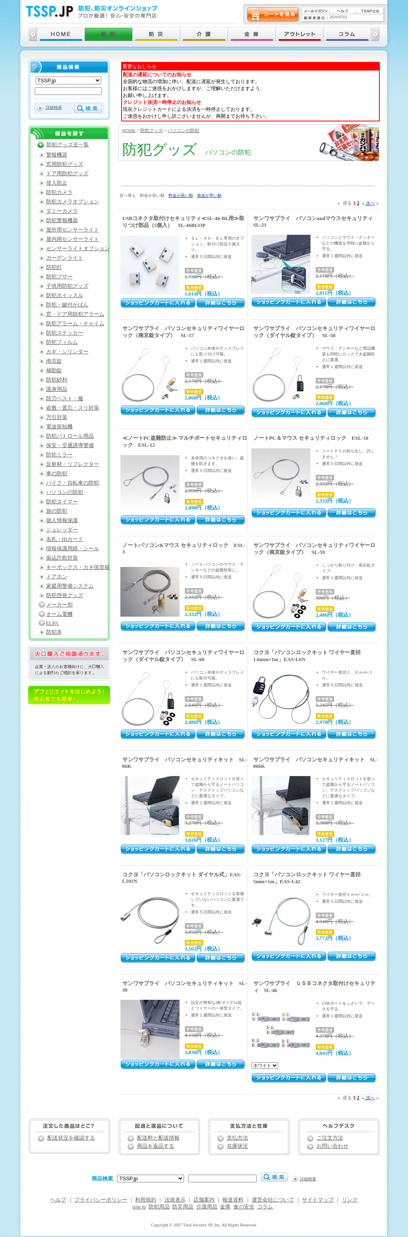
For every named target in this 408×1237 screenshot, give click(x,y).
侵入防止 (56, 183)
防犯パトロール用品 (70, 436)
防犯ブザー (59, 277)
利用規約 (145, 1200)
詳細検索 (54, 107)
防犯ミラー (59, 455)
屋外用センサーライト (72, 230)
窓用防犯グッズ (64, 164)
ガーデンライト (64, 258)
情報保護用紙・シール (72, 548)
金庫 (225, 1207)
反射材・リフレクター (72, 464)
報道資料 (233, 1200)
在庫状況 (237, 1146)
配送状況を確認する (71, 1138)
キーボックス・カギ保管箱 (78, 567)
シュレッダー (62, 530)
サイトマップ (318, 1200)
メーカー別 (59, 605)
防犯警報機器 (62, 220)
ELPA (52, 623)
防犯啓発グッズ (64, 595)
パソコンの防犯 (183, 130)
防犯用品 (159, 1207)
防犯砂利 (56, 380)
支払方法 (237, 1138)
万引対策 (56, 417)
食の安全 (244, 1207)
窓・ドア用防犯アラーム (75, 314)
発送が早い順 (209, 195)
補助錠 (54, 370)
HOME (129, 130)
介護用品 (206, 1207)
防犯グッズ (151, 130)
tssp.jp (139, 1207)
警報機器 (56, 155)
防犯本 (54, 632)
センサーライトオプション (78, 248)
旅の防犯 (56, 511)
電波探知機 (59, 427)
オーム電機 (59, 614)
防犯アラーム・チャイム (75, 323)
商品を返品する (155, 1146)
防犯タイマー (62, 502)
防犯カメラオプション (72, 202)
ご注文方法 (330, 1138)
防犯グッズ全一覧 (68, 145)
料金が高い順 (181, 195)
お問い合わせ (332, 1146)
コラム (265, 1207)
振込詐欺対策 (62, 558)
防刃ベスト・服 (64, 398)
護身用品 (56, 389)
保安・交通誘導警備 (70, 445)
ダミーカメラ (62, 211)
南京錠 (54, 361)
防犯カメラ (59, 192)
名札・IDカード (65, 539)
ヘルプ (58, 1200)
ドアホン (56, 577)
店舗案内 (204, 1200)
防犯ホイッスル (64, 295)
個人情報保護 (62, 520)
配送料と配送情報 (158, 1138)
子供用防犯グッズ (67, 286)
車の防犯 (56, 473)
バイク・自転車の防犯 (72, 483)
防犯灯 (54, 267)
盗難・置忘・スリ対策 (72, 408)
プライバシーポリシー (100, 1200)
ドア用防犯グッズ (67, 173)
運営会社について (273, 1200)
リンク (350, 1200)
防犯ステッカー (64, 333)
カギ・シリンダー (67, 352)
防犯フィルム (62, 342)
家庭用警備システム (70, 586)
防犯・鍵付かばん (67, 305)
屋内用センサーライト (72, 239)
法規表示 (175, 1200)
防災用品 (182, 1207)
